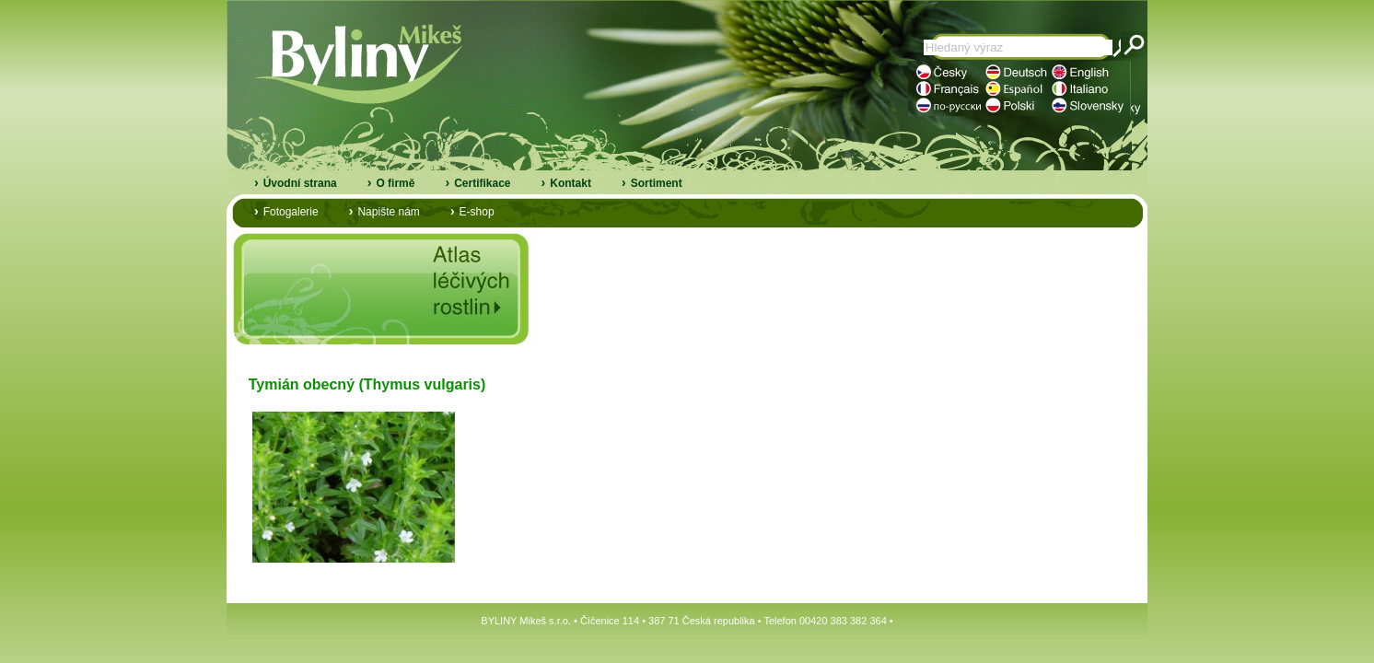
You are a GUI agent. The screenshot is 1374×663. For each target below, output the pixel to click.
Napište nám (388, 211)
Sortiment (656, 183)
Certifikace (482, 183)
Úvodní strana (300, 183)
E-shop (477, 211)
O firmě (395, 183)
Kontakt (570, 183)
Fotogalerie (291, 211)
